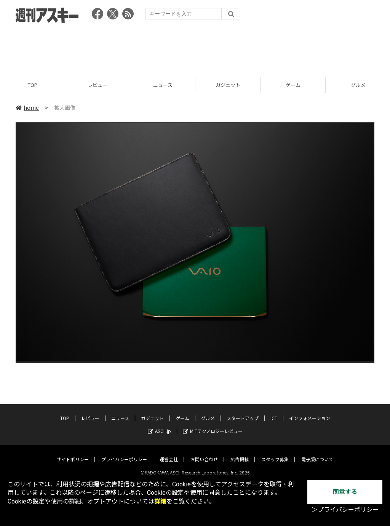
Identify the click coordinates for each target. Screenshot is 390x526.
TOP (32, 84)
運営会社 (169, 452)
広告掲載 (239, 452)
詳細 (160, 501)
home (27, 107)
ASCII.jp (159, 424)
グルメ (208, 411)
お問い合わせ (204, 452)
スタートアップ (243, 411)
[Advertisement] (195, 47)
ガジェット (228, 84)
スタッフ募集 (275, 452)
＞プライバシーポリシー (345, 509)
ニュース (163, 84)
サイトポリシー (73, 452)
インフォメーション (309, 411)
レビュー (97, 84)
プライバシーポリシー (124, 452)
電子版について (317, 452)
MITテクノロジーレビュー (213, 424)
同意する (345, 492)
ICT (273, 411)
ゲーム (293, 84)
